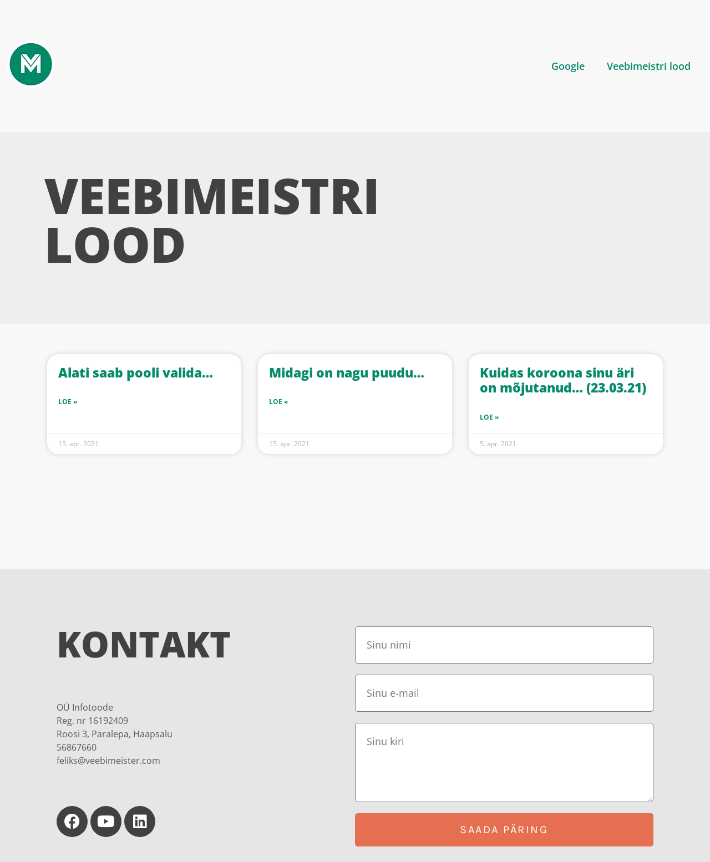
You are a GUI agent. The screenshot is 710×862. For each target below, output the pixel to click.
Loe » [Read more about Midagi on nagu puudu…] (278, 401)
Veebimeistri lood (649, 66)
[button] (571, 66)
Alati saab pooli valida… (135, 372)
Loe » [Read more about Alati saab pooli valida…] (67, 401)
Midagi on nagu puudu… (346, 372)
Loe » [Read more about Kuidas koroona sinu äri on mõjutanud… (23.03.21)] (489, 417)
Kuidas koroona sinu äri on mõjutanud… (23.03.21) (563, 380)
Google (568, 66)
